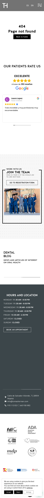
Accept (8, 492)
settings (30, 488)
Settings (28, 492)
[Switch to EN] (32, 5)
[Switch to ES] (27, 5)
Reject (18, 492)
